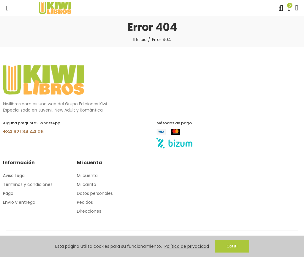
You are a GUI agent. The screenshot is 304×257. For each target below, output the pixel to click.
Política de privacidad (186, 246)
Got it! (232, 246)
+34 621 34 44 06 (23, 131)
